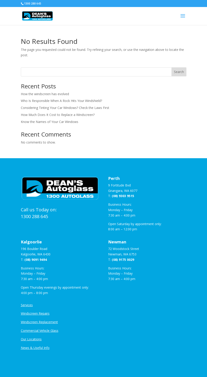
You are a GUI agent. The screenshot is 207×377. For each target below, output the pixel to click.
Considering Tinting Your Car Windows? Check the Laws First (65, 108)
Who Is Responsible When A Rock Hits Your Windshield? (61, 101)
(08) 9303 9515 (123, 196)
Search (179, 72)
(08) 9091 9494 (35, 259)
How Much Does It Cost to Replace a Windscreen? (58, 115)
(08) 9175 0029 (123, 259)
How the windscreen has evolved (45, 94)
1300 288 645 (34, 216)
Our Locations (31, 339)
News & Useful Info (35, 348)
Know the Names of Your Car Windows (49, 122)
